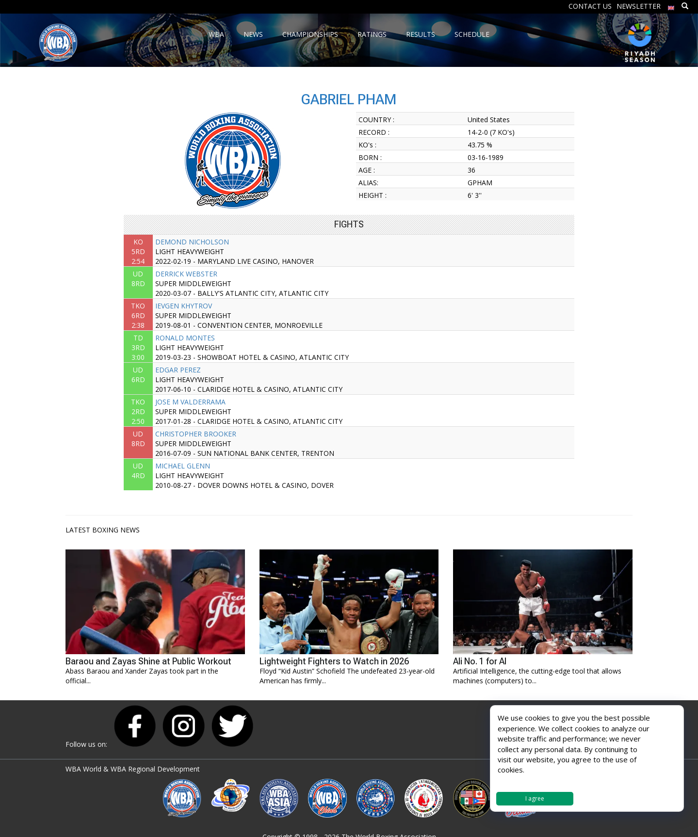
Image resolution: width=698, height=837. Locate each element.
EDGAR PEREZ (178, 369)
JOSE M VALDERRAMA (190, 401)
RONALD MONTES (185, 337)
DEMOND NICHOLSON (192, 241)
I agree (534, 798)
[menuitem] (671, 5)
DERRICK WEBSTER (186, 273)
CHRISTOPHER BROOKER (195, 433)
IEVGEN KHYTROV (183, 305)
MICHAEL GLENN (182, 465)
